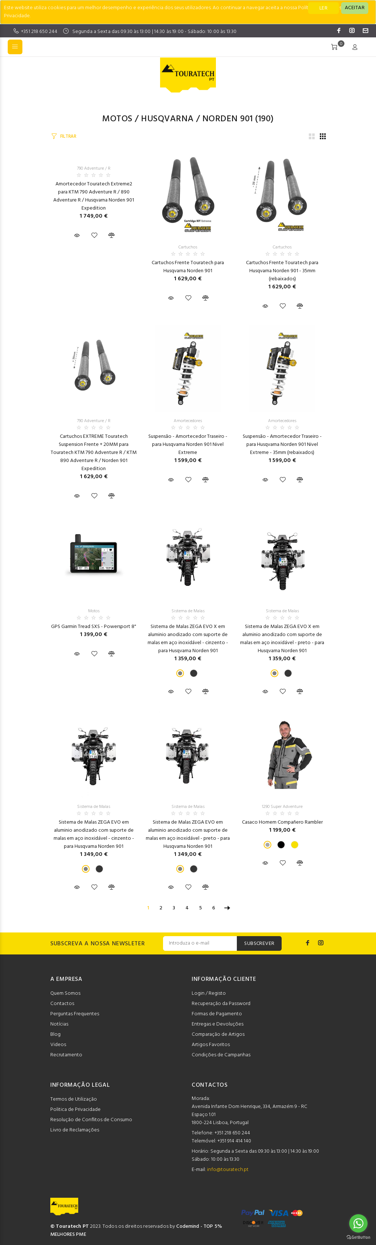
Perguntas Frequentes (74, 1014)
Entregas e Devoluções (217, 1024)
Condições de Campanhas (221, 1055)
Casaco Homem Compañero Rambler (282, 822)
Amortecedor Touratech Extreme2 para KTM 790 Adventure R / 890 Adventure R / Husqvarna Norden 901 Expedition (93, 196)
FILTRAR (68, 136)
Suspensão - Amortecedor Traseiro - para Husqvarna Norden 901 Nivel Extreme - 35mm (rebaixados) (282, 444)
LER (323, 8)
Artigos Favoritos (211, 1045)
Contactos (62, 1004)
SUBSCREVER (259, 943)
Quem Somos (65, 993)
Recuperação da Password (221, 1004)
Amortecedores (188, 421)
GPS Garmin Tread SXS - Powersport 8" (93, 626)
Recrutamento (66, 1055)
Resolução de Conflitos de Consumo (91, 1120)
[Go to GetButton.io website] (358, 1237)
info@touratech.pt (228, 1169)
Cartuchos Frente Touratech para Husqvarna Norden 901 (188, 267)
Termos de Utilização (73, 1099)
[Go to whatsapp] (358, 1223)
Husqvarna (167, 119)
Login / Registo (209, 993)
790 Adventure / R (94, 168)
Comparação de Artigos (218, 1034)
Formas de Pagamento (217, 1014)
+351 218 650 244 (39, 31)
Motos (117, 119)
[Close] (354, 8)
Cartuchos (187, 247)
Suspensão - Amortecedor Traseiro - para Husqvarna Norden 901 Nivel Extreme (187, 444)
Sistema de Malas (188, 611)
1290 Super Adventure (282, 806)
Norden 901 (227, 119)
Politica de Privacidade (75, 1109)
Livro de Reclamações (74, 1130)
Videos (58, 1045)
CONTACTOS (210, 1085)
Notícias (59, 1024)
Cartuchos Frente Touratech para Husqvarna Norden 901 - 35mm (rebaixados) (282, 271)
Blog (55, 1034)
